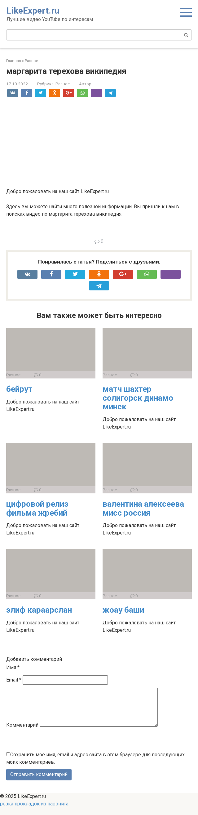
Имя (13, 667)
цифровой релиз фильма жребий (37, 508)
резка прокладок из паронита (34, 811)
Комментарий (22, 732)
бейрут (19, 389)
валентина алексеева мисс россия (143, 508)
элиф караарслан (39, 609)
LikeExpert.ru (33, 11)
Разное (62, 83)
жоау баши (123, 609)
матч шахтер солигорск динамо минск (138, 397)
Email (13, 680)
